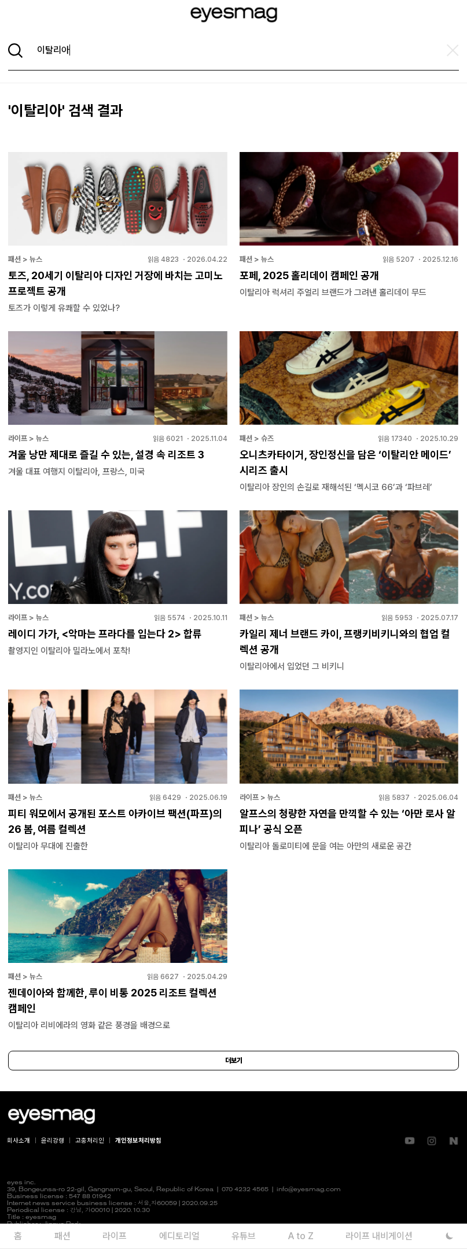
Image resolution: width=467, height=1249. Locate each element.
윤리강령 (52, 1140)
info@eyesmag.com (309, 1190)
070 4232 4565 (245, 1190)
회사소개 (18, 1140)
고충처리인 (89, 1140)
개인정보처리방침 (138, 1140)
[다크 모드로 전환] (450, 1236)
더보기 (233, 1061)
